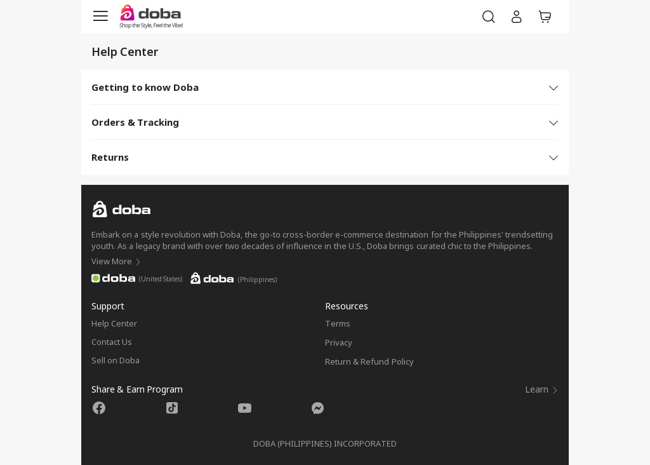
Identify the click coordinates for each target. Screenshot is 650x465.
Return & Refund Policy (369, 361)
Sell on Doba (115, 360)
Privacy (338, 342)
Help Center (114, 323)
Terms (337, 323)
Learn (542, 389)
